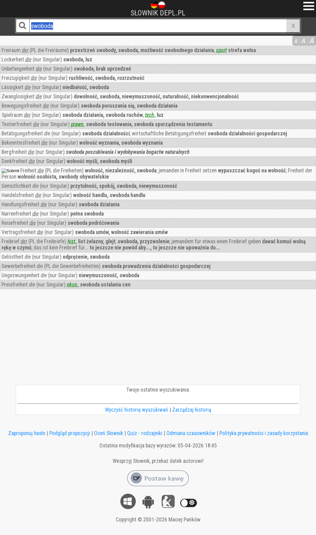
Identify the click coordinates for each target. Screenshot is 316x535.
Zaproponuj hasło (26, 433)
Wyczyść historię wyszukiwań (136, 410)
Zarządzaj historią (191, 410)
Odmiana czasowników (190, 433)
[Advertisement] (158, 338)
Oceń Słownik (108, 433)
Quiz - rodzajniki (144, 433)
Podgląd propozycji (69, 433)
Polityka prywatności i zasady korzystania (263, 433)
